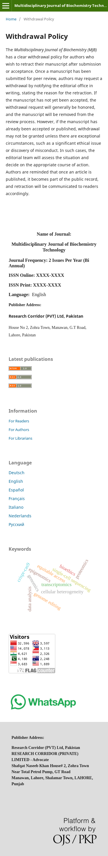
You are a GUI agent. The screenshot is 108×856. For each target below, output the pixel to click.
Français (17, 498)
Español (16, 490)
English (16, 481)
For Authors (19, 429)
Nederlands (20, 515)
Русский (16, 524)
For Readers (19, 421)
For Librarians (20, 438)
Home (11, 19)
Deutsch (16, 472)
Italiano (16, 507)
